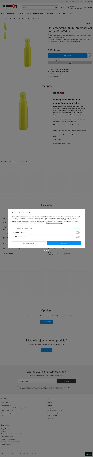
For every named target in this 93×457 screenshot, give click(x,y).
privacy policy (48, 218)
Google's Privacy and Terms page (54, 223)
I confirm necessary (28, 243)
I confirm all (64, 243)
